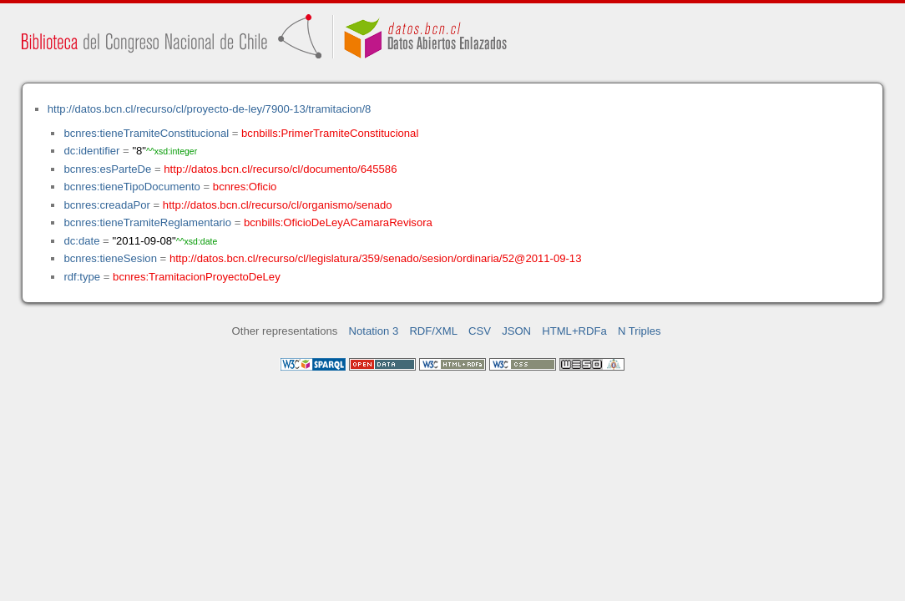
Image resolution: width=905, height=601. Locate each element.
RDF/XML (433, 331)
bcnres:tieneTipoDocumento (131, 186)
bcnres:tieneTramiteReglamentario (147, 222)
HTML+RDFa (574, 331)
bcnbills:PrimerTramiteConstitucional (329, 133)
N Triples (639, 331)
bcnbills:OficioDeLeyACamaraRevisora (338, 222)
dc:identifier (91, 150)
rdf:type (81, 276)
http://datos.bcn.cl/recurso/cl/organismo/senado (277, 205)
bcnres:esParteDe (107, 169)
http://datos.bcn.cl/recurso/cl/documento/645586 (280, 169)
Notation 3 (374, 331)
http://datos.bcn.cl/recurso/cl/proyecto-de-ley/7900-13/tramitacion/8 (210, 109)
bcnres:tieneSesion (110, 258)
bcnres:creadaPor (106, 205)
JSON (516, 331)
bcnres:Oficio (245, 186)
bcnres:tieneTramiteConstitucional (146, 133)
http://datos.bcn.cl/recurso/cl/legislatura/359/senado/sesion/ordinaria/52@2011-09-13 (375, 258)
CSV (479, 331)
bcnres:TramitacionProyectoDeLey (197, 276)
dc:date (81, 241)
